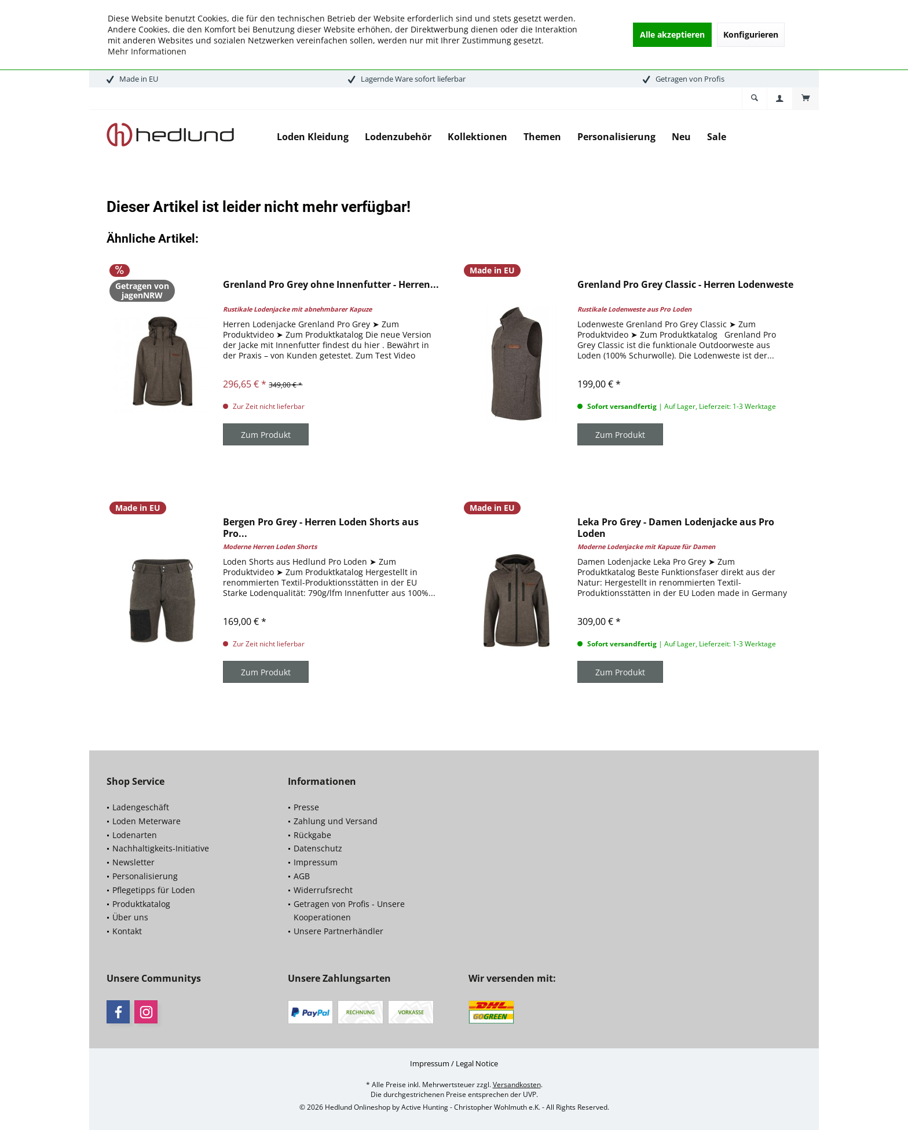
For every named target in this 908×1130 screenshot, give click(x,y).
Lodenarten (134, 834)
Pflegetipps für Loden (153, 889)
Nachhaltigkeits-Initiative (160, 848)
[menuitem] (805, 98)
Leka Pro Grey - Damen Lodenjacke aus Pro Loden (675, 527)
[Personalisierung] (616, 137)
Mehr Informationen (147, 51)
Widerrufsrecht (323, 889)
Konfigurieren (750, 34)
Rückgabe (312, 834)
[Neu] (681, 137)
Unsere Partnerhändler (338, 931)
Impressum (316, 862)
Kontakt (127, 931)
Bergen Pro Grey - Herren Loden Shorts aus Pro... (321, 527)
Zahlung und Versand (336, 821)
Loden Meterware (146, 821)
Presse (306, 807)
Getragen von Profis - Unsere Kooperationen (349, 910)
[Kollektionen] (477, 137)
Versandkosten (517, 1084)
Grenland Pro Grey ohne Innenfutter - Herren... (331, 285)
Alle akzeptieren (672, 34)
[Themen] (542, 137)
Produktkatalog (141, 903)
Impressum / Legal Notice (454, 1063)
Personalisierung (145, 876)
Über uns (130, 917)
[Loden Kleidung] (313, 137)
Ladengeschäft (140, 807)
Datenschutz (318, 848)
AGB (302, 876)
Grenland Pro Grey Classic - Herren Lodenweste (685, 285)
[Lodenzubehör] (398, 137)
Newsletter (133, 862)
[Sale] (716, 137)
